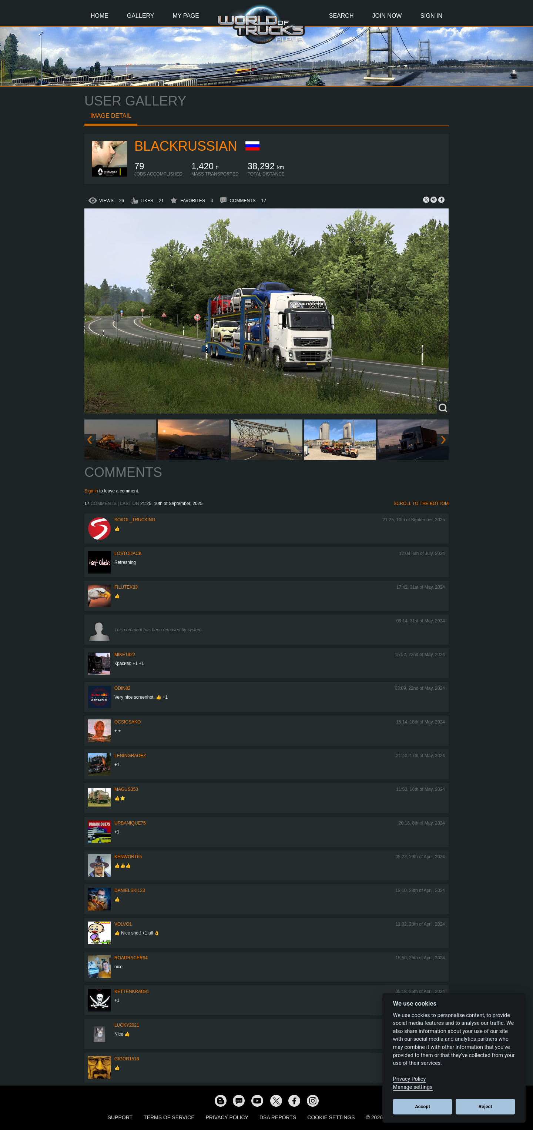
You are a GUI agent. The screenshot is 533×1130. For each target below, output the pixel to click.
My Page (186, 16)
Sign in (91, 491)
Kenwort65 (128, 856)
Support (120, 1117)
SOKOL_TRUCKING (134, 519)
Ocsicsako (127, 722)
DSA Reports (277, 1117)
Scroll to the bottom (421, 503)
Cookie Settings (331, 1117)
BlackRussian (185, 146)
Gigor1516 (126, 1059)
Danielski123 (129, 890)
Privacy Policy (227, 1117)
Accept (422, 1106)
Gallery (140, 16)
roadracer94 (131, 957)
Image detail (110, 116)
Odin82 (122, 688)
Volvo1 (123, 924)
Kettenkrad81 (131, 991)
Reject (485, 1106)
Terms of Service (169, 1117)
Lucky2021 (126, 1025)
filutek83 (126, 587)
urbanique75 (130, 823)
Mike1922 (124, 654)
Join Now (387, 16)
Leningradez (130, 755)
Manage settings (413, 1087)
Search (341, 16)
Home (99, 16)
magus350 (126, 789)
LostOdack (128, 553)
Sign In (431, 16)
